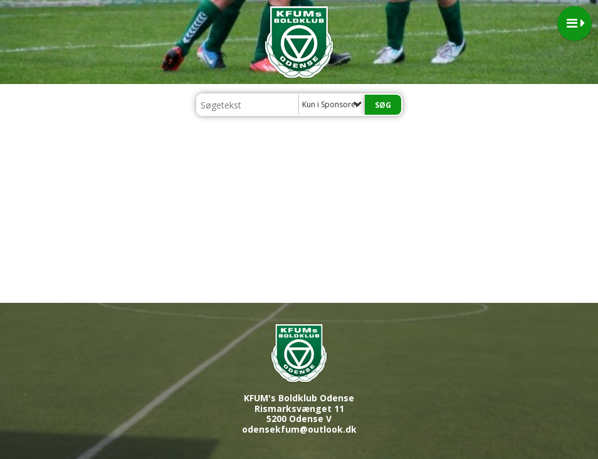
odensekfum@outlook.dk (299, 429)
